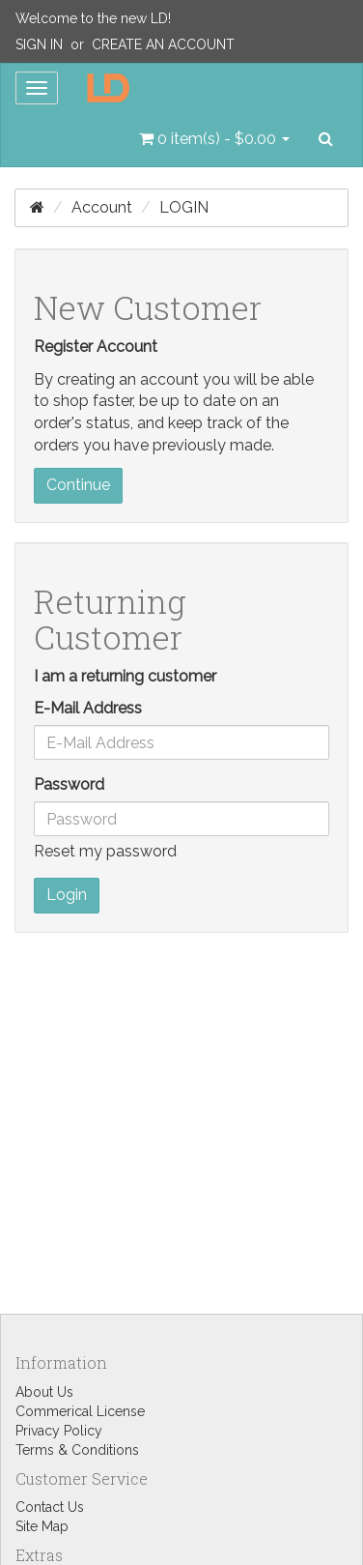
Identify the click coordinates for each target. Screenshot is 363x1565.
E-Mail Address (88, 708)
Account (101, 207)
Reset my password (105, 851)
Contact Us (49, 1507)
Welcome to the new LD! (93, 18)
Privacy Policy (58, 1430)
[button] (214, 139)
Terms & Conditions (77, 1450)
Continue (78, 485)
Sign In (39, 44)
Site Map (42, 1526)
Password (69, 784)
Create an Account (163, 44)
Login (184, 207)
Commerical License (80, 1411)
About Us (44, 1392)
